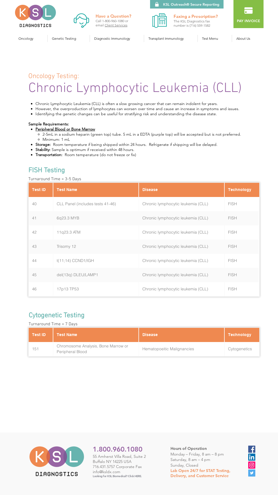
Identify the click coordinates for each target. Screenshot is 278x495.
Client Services (116, 25)
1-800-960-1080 (113, 21)
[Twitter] (251, 473)
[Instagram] (251, 465)
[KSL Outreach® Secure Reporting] (187, 4)
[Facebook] (251, 449)
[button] (30, 38)
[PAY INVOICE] (248, 14)
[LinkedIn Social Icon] (251, 457)
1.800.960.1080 (117, 449)
